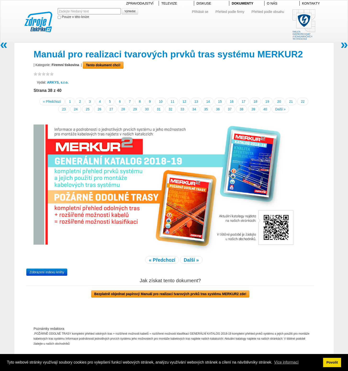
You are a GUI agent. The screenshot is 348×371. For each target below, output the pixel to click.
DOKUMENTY (242, 3)
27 (111, 109)
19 (267, 101)
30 (147, 109)
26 (99, 109)
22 (303, 101)
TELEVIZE (169, 3)
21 (291, 101)
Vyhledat (129, 11)
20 (279, 101)
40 (265, 109)
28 (123, 109)
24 (76, 109)
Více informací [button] (286, 362)
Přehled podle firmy (229, 12)
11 (172, 101)
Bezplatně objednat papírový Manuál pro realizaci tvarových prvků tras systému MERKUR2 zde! (170, 294)
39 (253, 109)
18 (255, 101)
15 (220, 101)
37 (230, 109)
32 (171, 109)
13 (196, 101)
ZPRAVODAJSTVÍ (139, 3)
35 (206, 109)
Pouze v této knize (73, 17)
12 (184, 101)
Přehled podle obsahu (268, 12)
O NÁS (272, 3)
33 (182, 109)
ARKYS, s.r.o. (57, 82)
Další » (280, 109)
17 (244, 101)
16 (232, 101)
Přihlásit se (200, 12)
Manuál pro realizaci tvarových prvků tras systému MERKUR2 (168, 54)
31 (159, 109)
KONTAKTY (311, 3)
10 (161, 101)
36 (218, 109)
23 (64, 109)
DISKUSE (203, 3)
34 (194, 109)
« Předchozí (52, 101)
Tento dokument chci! (103, 65)
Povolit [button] (332, 362)
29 (135, 109)
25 (88, 109)
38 (241, 109)
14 (208, 101)
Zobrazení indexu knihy (46, 272)
